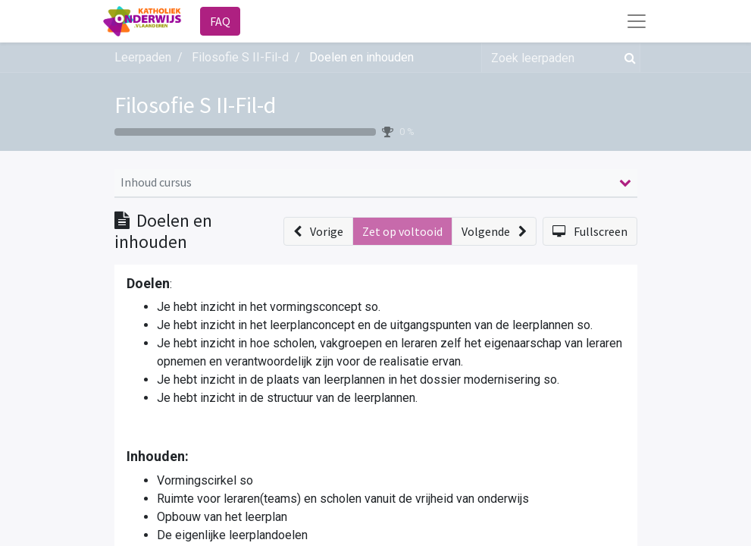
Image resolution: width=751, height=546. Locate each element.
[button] (318, 231)
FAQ (220, 21)
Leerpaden (142, 57)
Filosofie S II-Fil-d (195, 104)
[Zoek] (627, 57)
